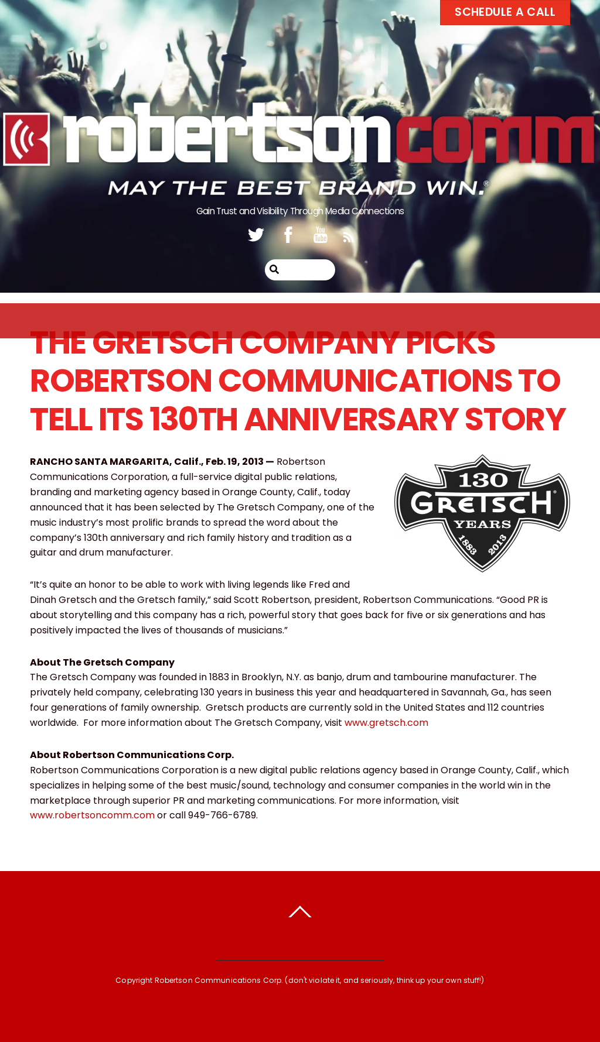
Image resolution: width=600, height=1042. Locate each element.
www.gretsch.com (386, 722)
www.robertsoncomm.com (92, 815)
